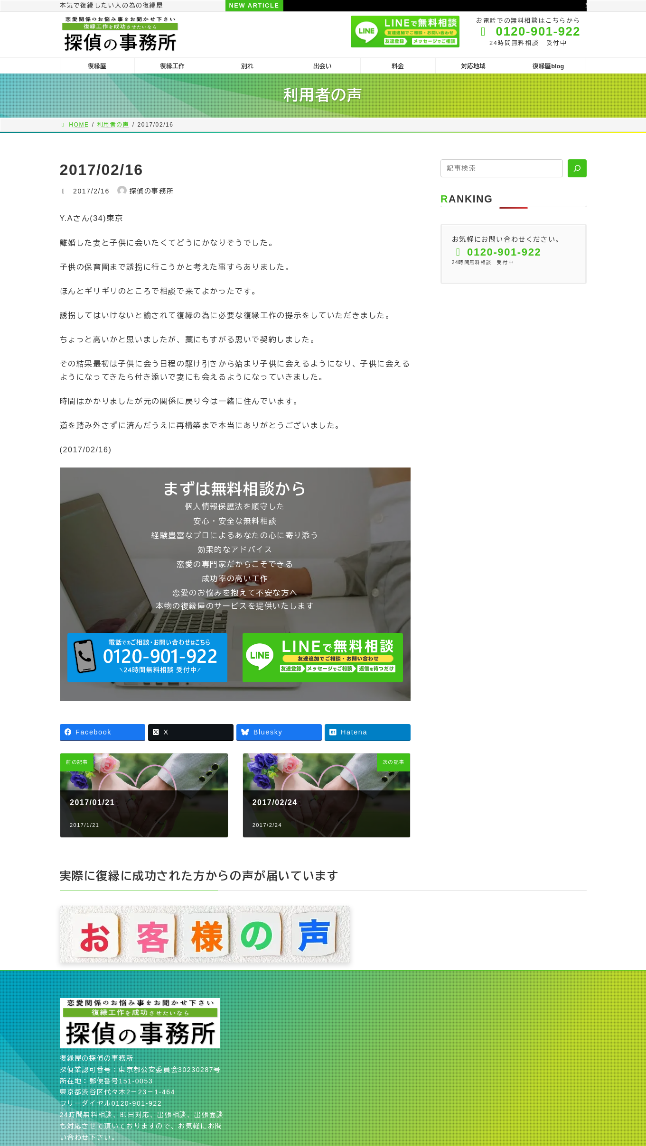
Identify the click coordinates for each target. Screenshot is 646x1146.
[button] (147, 657)
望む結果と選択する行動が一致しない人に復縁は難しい (458, 5)
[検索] (577, 168)
